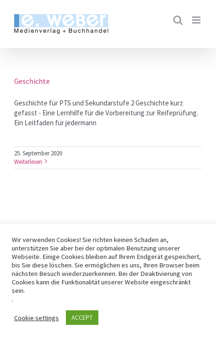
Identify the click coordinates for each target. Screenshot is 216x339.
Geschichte (32, 81)
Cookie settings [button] (36, 318)
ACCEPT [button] (82, 318)
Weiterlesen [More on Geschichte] (28, 162)
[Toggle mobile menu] (197, 20)
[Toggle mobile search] (178, 20)
